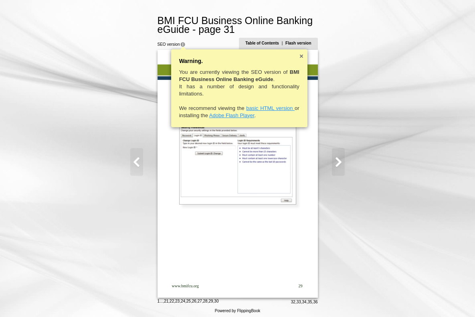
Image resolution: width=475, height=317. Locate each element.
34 (303, 299)
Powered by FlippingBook (237, 308)
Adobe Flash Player (232, 115)
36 (314, 299)
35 (309, 299)
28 (206, 299)
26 (195, 299)
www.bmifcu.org (186, 286)
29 (211, 299)
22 (172, 299)
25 (189, 299)
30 (217, 299)
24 (184, 299)
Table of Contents (261, 43)
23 (178, 299)
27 (200, 299)
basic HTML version (271, 108)
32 (292, 299)
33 (298, 299)
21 (167, 299)
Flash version (297, 43)
